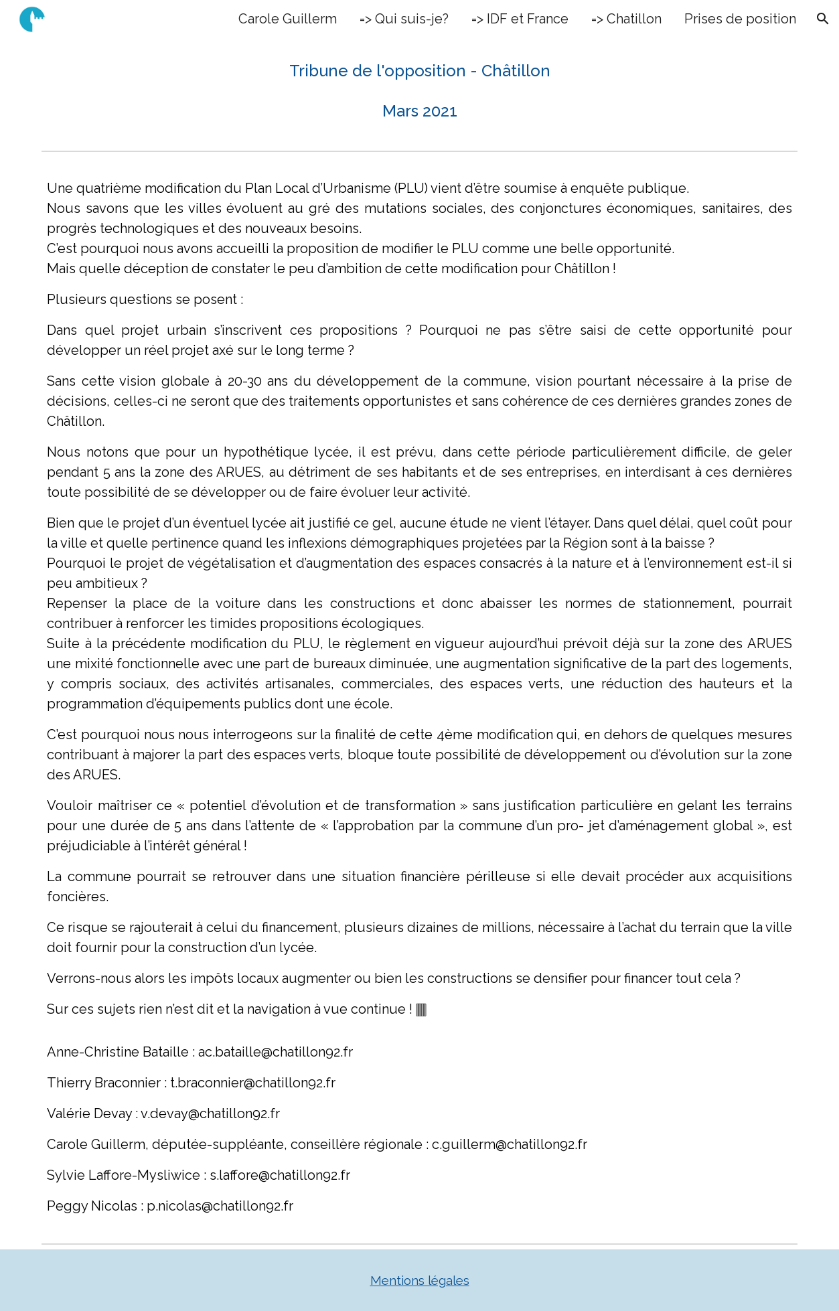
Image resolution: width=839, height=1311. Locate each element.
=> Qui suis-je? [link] (404, 19)
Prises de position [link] (740, 19)
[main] (419, 91)
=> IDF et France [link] (519, 19)
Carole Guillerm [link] (287, 19)
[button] (823, 19)
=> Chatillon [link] (626, 19)
